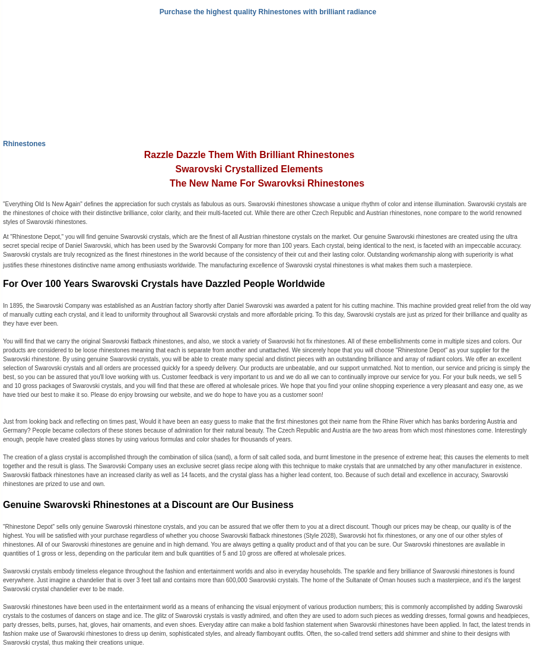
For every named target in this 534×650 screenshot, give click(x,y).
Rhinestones (24, 144)
